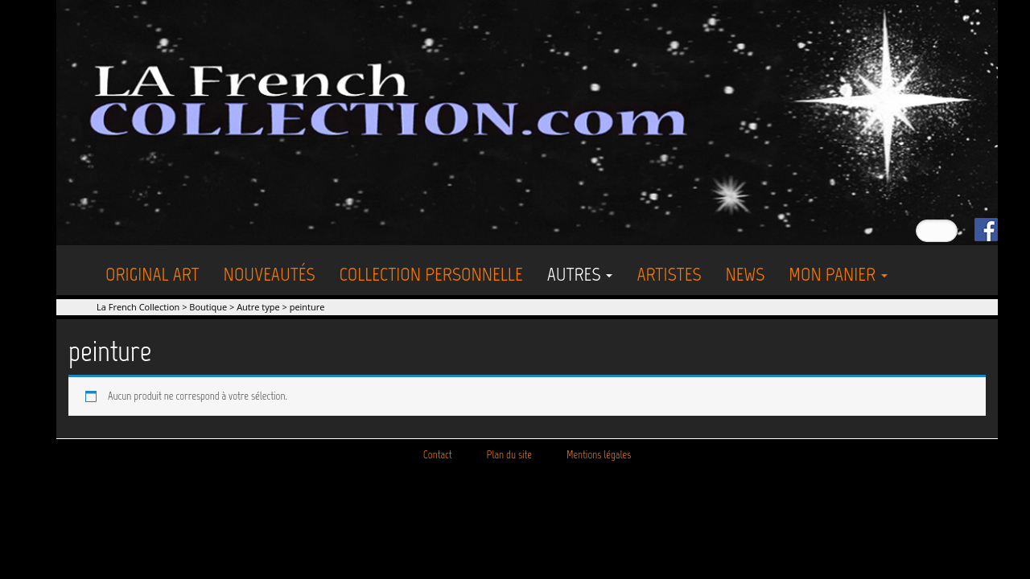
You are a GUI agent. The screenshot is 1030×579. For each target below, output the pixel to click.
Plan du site (509, 455)
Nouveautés (269, 273)
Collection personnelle (431, 273)
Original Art (152, 273)
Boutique (208, 307)
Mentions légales (598, 455)
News (744, 273)
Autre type (258, 307)
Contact (437, 455)
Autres (580, 273)
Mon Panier (838, 273)
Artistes (669, 273)
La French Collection (138, 307)
